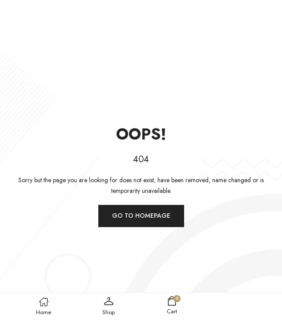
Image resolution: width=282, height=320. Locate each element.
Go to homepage (141, 215)
